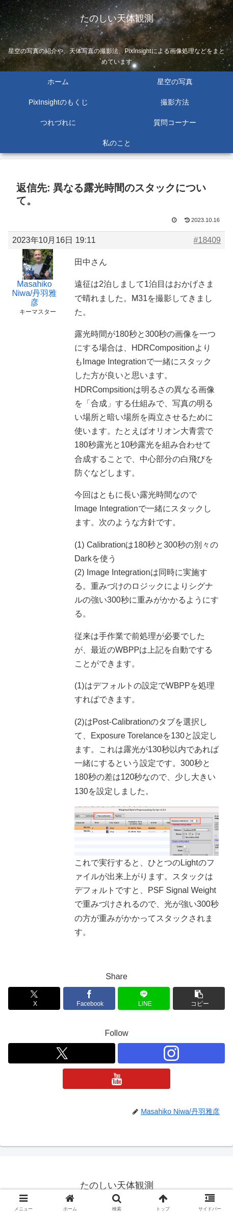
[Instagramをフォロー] (171, 1053)
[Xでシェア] (34, 998)
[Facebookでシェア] (89, 998)
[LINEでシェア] (144, 998)
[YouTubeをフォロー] (116, 1079)
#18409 (207, 240)
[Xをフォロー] (61, 1053)
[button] (199, 998)
